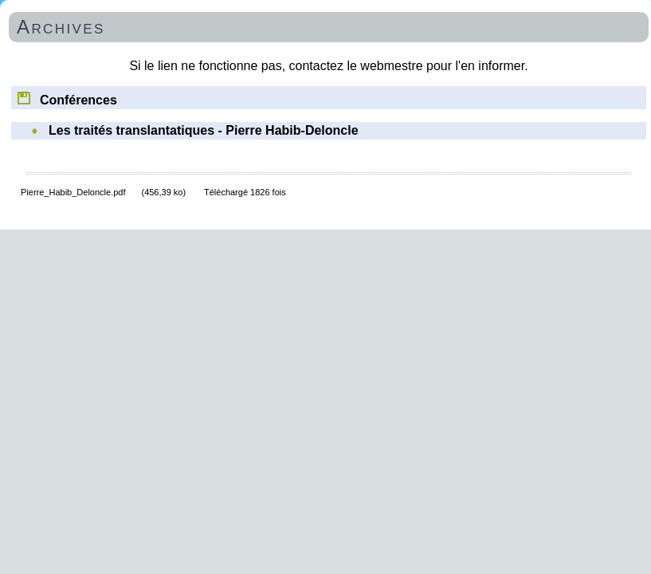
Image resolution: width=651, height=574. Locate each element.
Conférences (66, 97)
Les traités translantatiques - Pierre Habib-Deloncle (204, 130)
